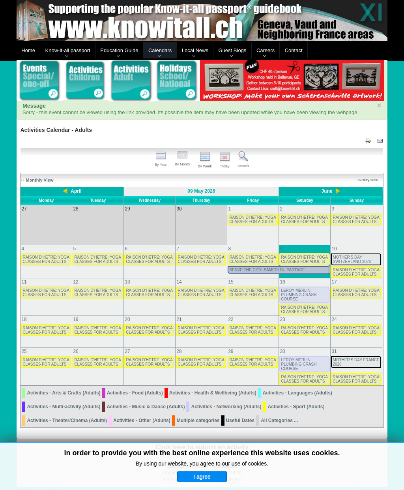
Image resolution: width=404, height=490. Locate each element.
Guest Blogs (233, 50)
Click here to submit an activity (202, 439)
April (76, 191)
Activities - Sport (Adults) (295, 399)
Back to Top (374, 483)
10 (334, 241)
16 (282, 274)
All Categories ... (279, 412)
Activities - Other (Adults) (141, 412)
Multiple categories (198, 412)
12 (75, 274)
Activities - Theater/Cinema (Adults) (67, 412)
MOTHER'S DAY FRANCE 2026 (356, 354)
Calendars (160, 50)
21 (178, 311)
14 (178, 274)
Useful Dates (240, 412)
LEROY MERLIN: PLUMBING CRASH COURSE (298, 286)
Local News (195, 50)
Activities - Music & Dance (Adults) (146, 399)
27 (127, 343)
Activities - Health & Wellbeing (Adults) (212, 385)
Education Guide (119, 50)
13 (127, 274)
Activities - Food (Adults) (135, 385)
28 (178, 343)
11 (23, 274)
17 (334, 274)
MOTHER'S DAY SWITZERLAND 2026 (352, 251)
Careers (265, 50)
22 (230, 311)
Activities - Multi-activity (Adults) (63, 399)
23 (282, 311)
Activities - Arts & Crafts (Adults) (63, 385)
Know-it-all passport (67, 50)
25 (23, 343)
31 (334, 343)
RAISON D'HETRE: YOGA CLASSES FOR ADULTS (252, 219)
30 (282, 343)
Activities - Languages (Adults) (297, 385)
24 (334, 311)
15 (230, 274)
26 (75, 343)
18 (23, 311)
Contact (294, 50)
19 (75, 311)
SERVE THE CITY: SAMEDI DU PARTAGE (267, 262)
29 (230, 343)
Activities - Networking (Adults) (226, 399)
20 (127, 311)
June (326, 191)
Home (28, 50)
